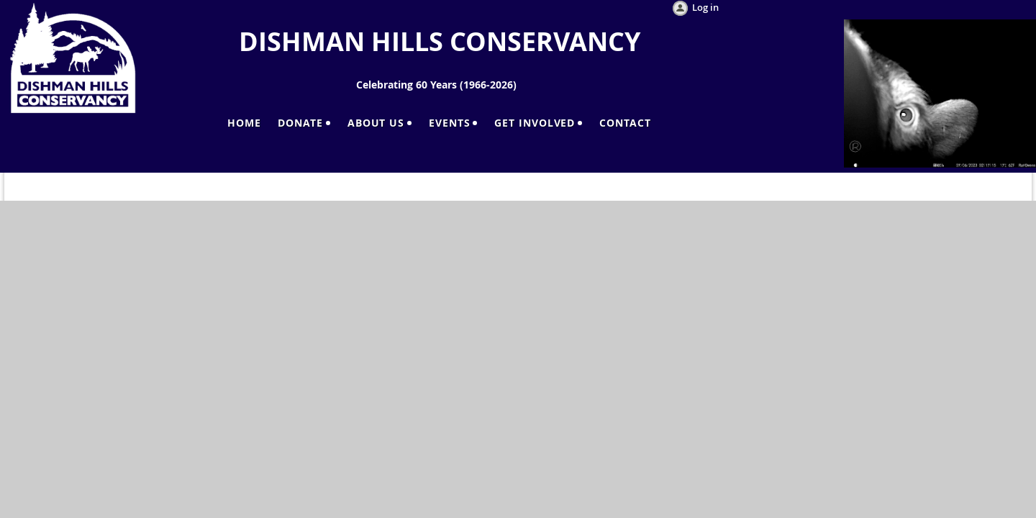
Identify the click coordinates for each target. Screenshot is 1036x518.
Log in (705, 7)
